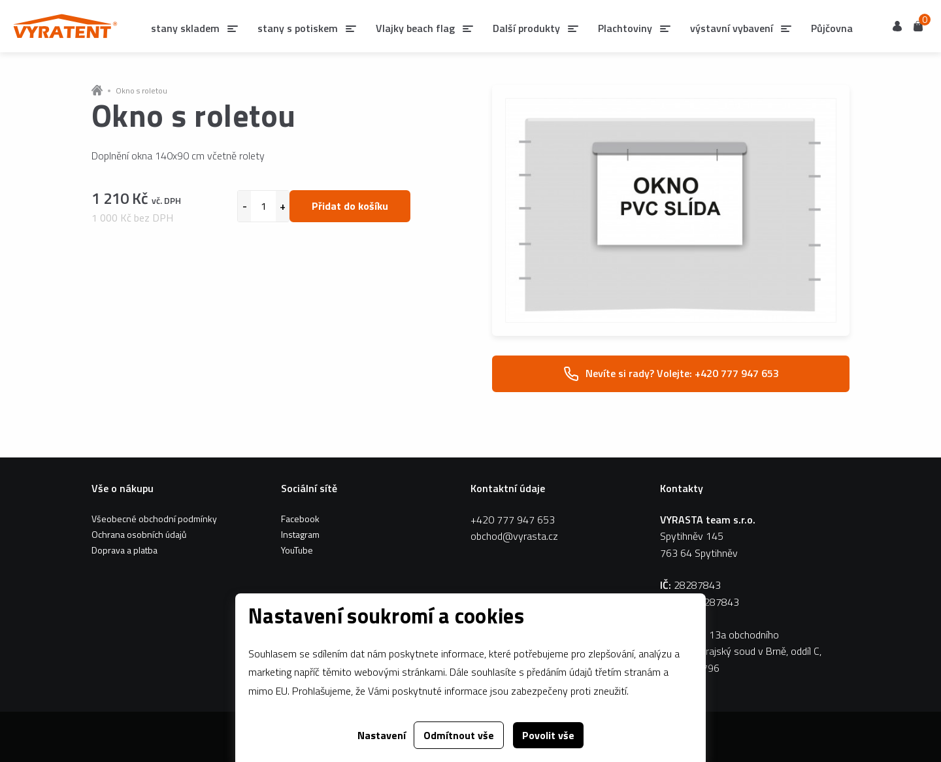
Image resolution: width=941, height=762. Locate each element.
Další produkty (526, 28)
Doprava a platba (124, 550)
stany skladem (185, 28)
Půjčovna (832, 28)
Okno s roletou (141, 91)
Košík (918, 25)
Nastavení (381, 735)
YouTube (297, 550)
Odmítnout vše (458, 735)
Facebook (300, 518)
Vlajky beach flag (415, 28)
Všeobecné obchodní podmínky (154, 518)
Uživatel (897, 26)
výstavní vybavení (731, 28)
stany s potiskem (297, 28)
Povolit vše (548, 735)
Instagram (300, 534)
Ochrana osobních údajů (138, 534)
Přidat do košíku (350, 206)
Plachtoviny (625, 28)
